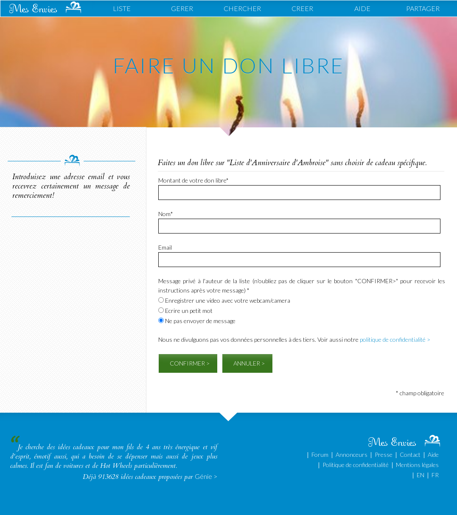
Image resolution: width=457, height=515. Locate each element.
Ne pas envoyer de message (197, 320)
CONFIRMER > (190, 363)
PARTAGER (423, 8)
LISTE (122, 8)
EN (420, 474)
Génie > (206, 476)
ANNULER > (249, 363)
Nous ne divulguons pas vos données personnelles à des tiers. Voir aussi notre (294, 339)
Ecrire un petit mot (185, 310)
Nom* (165, 213)
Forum (319, 454)
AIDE (362, 8)
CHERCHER (242, 8)
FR (435, 474)
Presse (384, 454)
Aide (433, 454)
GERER (182, 8)
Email (165, 247)
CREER (302, 8)
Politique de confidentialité (355, 464)
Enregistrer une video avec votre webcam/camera (224, 300)
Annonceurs (351, 454)
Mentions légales (417, 464)
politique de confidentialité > (395, 339)
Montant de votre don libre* (193, 180)
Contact (410, 454)
